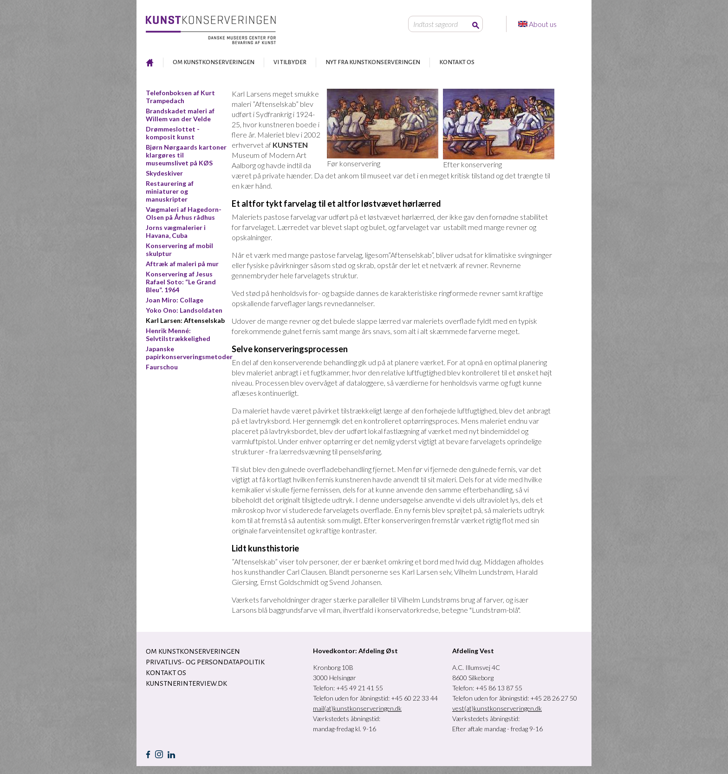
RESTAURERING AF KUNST (150, 62)
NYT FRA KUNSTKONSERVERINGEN (372, 62)
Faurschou (162, 367)
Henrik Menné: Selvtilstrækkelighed (178, 334)
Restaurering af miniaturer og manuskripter (170, 191)
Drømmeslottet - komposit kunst (173, 133)
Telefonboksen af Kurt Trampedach (180, 97)
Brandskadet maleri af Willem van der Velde (180, 115)
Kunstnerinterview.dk (186, 683)
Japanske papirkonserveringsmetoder (189, 353)
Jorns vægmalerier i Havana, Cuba (176, 231)
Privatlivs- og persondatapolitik (205, 662)
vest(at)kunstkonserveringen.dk (497, 708)
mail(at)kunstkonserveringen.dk (357, 708)
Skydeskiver (164, 173)
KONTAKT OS (456, 62)
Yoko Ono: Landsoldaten (184, 310)
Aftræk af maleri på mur (182, 264)
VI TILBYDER (289, 62)
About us (543, 24)
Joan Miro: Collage (174, 300)
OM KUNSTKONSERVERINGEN (213, 62)
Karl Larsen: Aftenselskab (185, 320)
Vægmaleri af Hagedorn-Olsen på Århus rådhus (183, 213)
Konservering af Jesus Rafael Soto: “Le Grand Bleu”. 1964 (181, 282)
